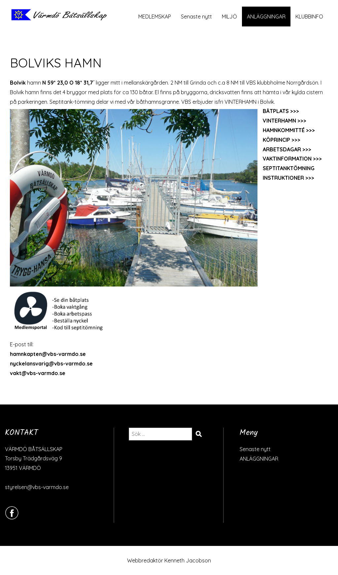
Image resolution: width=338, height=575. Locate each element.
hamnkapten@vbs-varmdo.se (48, 354)
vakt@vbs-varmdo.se (37, 373)
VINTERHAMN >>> (284, 120)
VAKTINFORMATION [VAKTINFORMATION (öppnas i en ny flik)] (287, 158)
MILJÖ (229, 16)
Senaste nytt (196, 16)
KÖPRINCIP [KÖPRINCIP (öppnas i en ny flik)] (276, 139)
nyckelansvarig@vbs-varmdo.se (51, 363)
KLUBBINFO (309, 16)
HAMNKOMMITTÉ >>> (289, 130)
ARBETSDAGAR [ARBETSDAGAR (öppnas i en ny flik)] (282, 149)
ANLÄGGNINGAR (266, 16)
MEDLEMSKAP (154, 16)
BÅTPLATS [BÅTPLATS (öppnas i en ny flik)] (276, 111)
